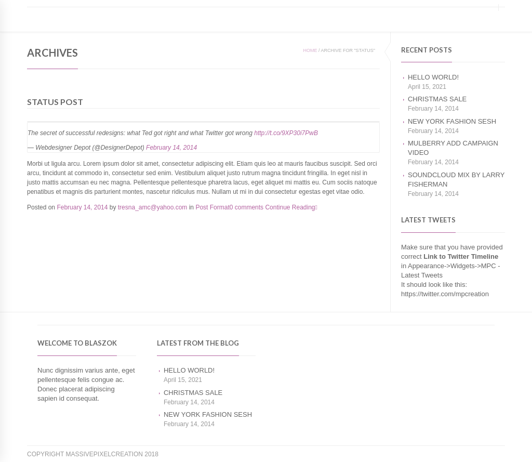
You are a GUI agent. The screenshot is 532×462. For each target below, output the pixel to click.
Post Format (212, 207)
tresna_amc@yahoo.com (153, 207)
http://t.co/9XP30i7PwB (286, 133)
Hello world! (433, 77)
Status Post (55, 102)
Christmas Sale (437, 99)
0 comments (246, 207)
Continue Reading (291, 207)
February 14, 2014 (171, 147)
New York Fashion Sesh (452, 121)
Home (310, 50)
